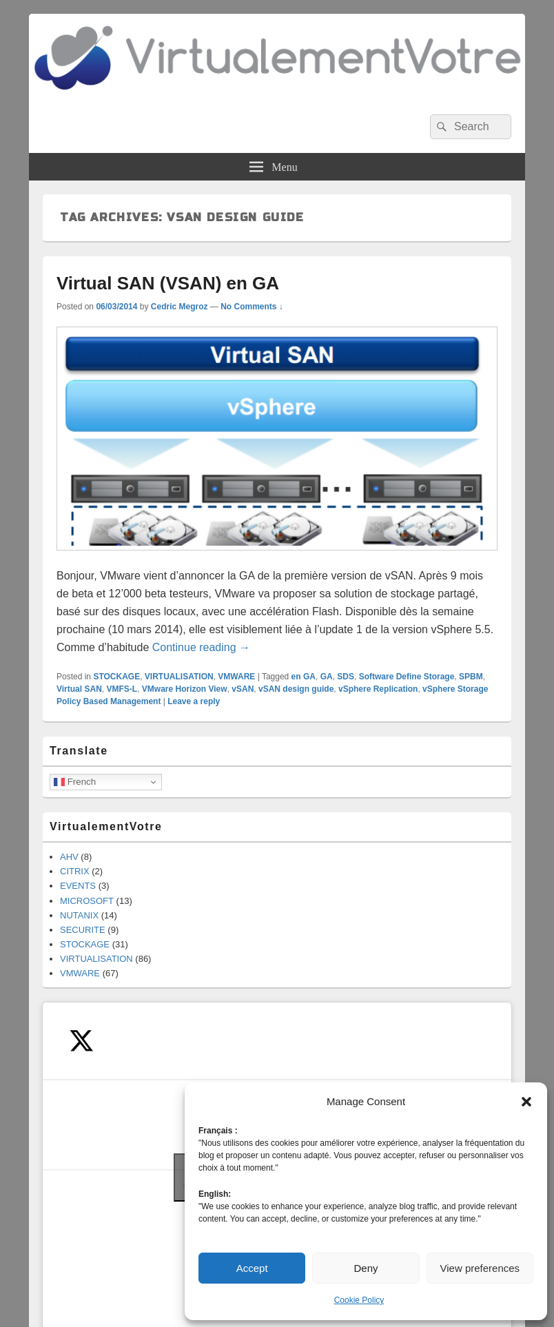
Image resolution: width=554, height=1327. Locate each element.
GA (326, 676)
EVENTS (78, 886)
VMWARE (236, 676)
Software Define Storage (407, 676)
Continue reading (201, 647)
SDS (345, 676)
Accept (252, 1268)
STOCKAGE (116, 676)
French (75, 782)
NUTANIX (79, 915)
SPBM (471, 676)
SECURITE (82, 930)
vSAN (243, 689)
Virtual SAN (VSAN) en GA (168, 283)
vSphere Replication (378, 689)
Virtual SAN (79, 689)
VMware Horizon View (184, 689)
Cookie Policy (359, 1300)
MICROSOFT (87, 901)
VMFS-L (121, 689)
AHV (69, 857)
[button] (526, 1102)
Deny (365, 1268)
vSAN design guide (296, 689)
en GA (303, 676)
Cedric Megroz (179, 306)
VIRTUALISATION (179, 676)
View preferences (480, 1268)
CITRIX (75, 871)
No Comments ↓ (251, 306)
